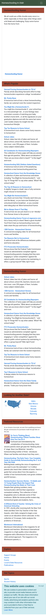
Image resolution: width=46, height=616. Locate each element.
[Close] (41, 586)
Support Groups (10, 555)
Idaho (33, 401)
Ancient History (10, 582)
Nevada (33, 409)
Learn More (8, 610)
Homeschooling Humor (14, 74)
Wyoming (33, 414)
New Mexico (33, 404)
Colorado (33, 411)
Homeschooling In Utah (13, 3)
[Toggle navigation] (41, 3)
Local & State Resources (13, 563)
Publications (8, 565)
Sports (6, 579)
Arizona (33, 406)
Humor (6, 558)
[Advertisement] (23, 49)
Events (6, 560)
